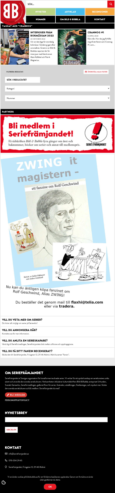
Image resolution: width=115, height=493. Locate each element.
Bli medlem (17, 395)
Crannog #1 (96, 32)
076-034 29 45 (15, 460)
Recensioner (100, 11)
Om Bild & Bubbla (70, 19)
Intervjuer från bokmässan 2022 (42, 34)
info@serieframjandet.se (19, 453)
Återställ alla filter (97, 71)
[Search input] (67, 4)
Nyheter (40, 11)
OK (50, 487)
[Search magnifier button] (110, 4)
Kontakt (99, 19)
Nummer (40, 19)
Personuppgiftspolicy (17, 400)
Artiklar (70, 11)
